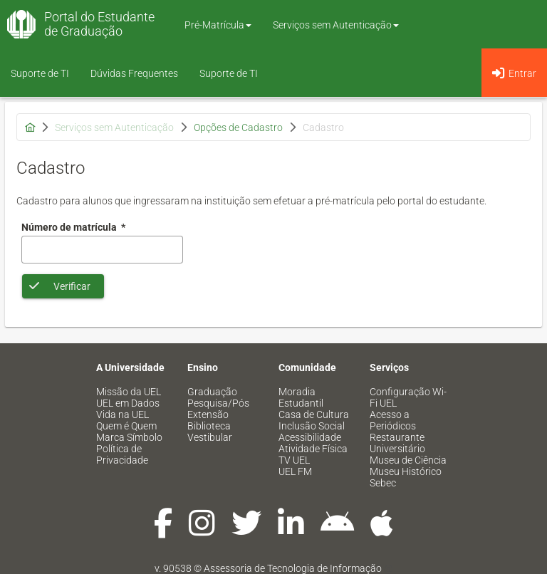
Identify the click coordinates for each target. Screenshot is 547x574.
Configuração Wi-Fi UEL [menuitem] (408, 397)
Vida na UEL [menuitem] (122, 414)
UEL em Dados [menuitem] (128, 403)
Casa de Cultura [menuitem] (313, 414)
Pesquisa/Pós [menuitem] (218, 403)
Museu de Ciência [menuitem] (408, 460)
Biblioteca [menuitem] (209, 426)
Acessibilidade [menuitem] (309, 437)
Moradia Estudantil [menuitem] (300, 397)
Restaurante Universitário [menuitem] (397, 443)
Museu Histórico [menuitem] (406, 471)
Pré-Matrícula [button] (217, 25)
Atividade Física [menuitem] (313, 448)
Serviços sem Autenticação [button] (336, 25)
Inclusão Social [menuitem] (311, 426)
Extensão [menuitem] (208, 414)
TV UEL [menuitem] (294, 460)
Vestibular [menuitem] (209, 437)
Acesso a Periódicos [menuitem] (393, 420)
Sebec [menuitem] (383, 483)
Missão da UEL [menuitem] (128, 391)
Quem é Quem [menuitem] (126, 426)
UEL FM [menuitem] (295, 471)
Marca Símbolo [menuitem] (129, 437)
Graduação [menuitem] (212, 391)
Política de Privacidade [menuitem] (122, 454)
